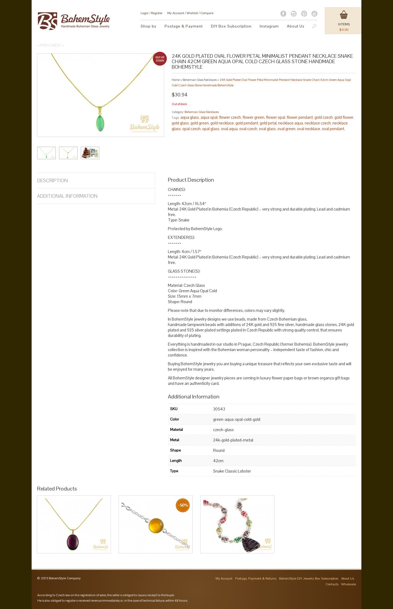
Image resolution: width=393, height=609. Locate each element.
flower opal (275, 117)
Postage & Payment (184, 26)
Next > (58, 45)
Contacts (332, 584)
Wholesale (348, 584)
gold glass (180, 123)
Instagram (269, 26)
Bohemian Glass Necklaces (200, 80)
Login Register (151, 13)
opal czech (191, 128)
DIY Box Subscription (231, 26)
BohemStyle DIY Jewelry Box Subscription (308, 578)
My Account (175, 13)
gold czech (324, 117)
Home (176, 80)
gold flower (343, 117)
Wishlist (192, 13)
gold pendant (246, 123)
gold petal (268, 123)
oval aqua (229, 128)
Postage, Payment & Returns (255, 578)
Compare (206, 13)
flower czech (230, 117)
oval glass (267, 128)
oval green (286, 128)
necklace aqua (290, 123)
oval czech (248, 128)
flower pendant (300, 117)
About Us (295, 26)
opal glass (210, 128)
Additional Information (67, 196)
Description (52, 180)
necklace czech (318, 123)
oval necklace (308, 128)
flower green (253, 117)
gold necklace (222, 123)
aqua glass (189, 117)
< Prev (43, 45)
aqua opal (209, 117)
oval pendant (333, 128)
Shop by (148, 26)
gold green (200, 123)
